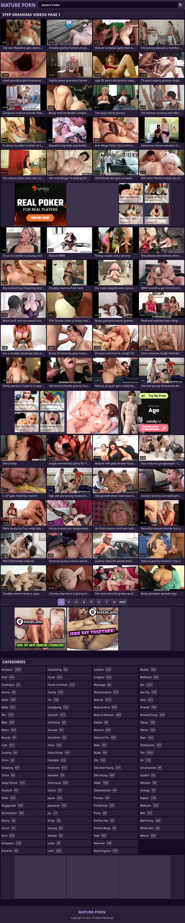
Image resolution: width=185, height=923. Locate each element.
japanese (57, 805)
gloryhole (57, 737)
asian (9, 699)
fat (53, 699)
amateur (12, 669)
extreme (10, 850)
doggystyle (13, 805)
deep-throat (13, 782)
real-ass (103, 843)
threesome (151, 745)
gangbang (58, 707)
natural (102, 730)
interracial (58, 782)
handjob (57, 760)
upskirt (148, 775)
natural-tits (105, 737)
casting (10, 752)
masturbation (106, 692)
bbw (8, 722)
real (100, 835)
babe (9, 707)
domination (13, 813)
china (8, 775)
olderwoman (105, 790)
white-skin (150, 828)
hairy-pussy (59, 752)
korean (55, 835)
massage (103, 684)
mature (103, 699)
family (56, 692)
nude (100, 752)
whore (148, 835)
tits (146, 752)
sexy (147, 699)
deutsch (10, 790)
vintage (148, 790)
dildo (9, 798)
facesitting (58, 669)
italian (55, 790)
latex (54, 843)
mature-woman (108, 714)
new (100, 745)
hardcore (57, 767)
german (57, 714)
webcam (149, 805)
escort (9, 828)
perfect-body (105, 828)
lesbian (103, 669)
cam (8, 745)
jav (53, 813)
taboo (147, 722)
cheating (11, 767)
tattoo (148, 730)
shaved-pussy (152, 714)
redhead (149, 677)
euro (8, 835)
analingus (11, 684)
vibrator (148, 782)
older (101, 782)
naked (101, 722)
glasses (56, 730)
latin (55, 850)
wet (146, 813)
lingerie (103, 677)
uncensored (151, 767)
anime (9, 692)
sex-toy (148, 692)
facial (55, 677)
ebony (9, 820)
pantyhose (104, 805)
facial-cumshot (61, 684)
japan (55, 798)
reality (148, 669)
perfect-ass (104, 820)
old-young (104, 775)
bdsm (9, 730)
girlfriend (57, 722)
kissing (55, 828)
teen (147, 737)
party (100, 813)
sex (146, 684)
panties (102, 798)
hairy (55, 745)
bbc (8, 714)
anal (8, 677)
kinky (54, 820)
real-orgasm (106, 850)
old (100, 760)
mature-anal (105, 707)
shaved (148, 707)
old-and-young (107, 767)
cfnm (8, 760)
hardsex (56, 775)
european (12, 843)
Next (123, 602)
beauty (9, 737)
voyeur (148, 798)
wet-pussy (150, 820)
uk (145, 760)
